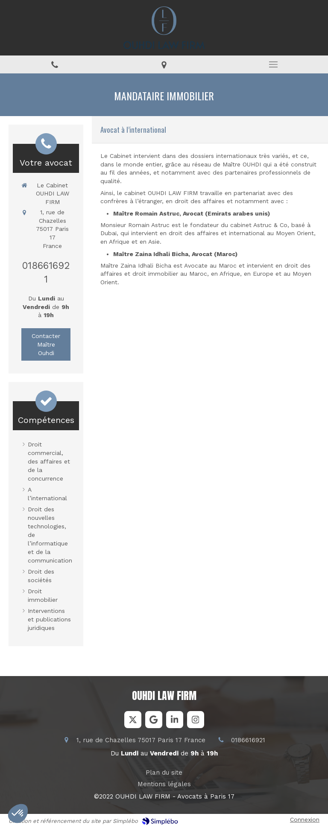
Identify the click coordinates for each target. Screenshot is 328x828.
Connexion (304, 819)
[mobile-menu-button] (273, 64)
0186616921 (248, 740)
